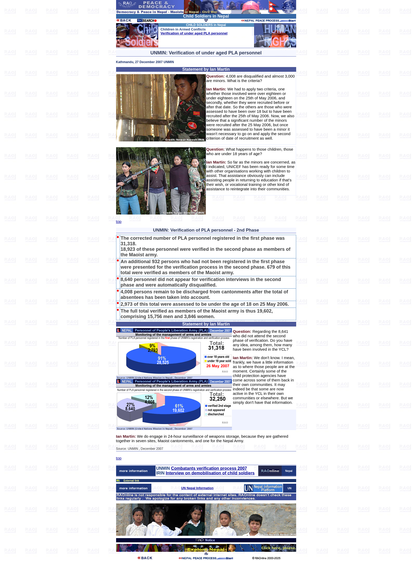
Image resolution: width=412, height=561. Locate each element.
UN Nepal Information (197, 488)
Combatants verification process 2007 (209, 468)
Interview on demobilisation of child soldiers (210, 473)
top (119, 221)
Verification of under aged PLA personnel (194, 33)
